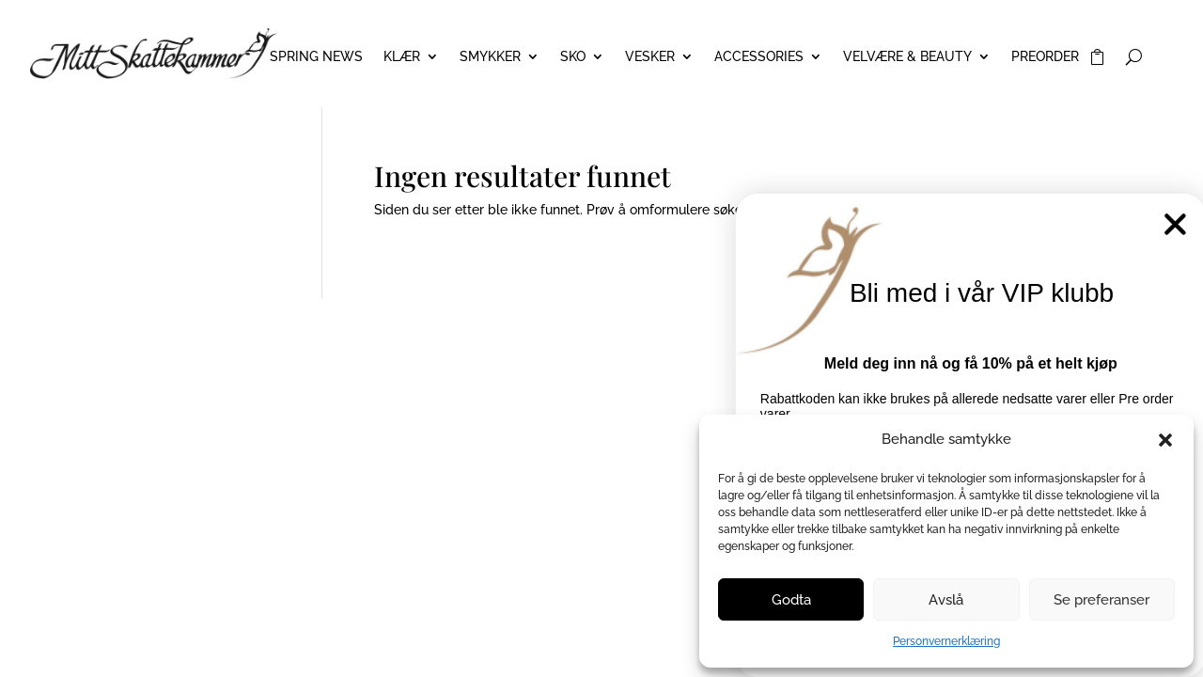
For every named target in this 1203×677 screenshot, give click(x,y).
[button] (1165, 440)
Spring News (316, 57)
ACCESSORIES (759, 57)
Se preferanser (1101, 599)
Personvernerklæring (946, 641)
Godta (791, 599)
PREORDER (1045, 57)
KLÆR (401, 57)
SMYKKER (490, 57)
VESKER (650, 57)
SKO (573, 57)
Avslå (946, 599)
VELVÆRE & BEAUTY (907, 57)
